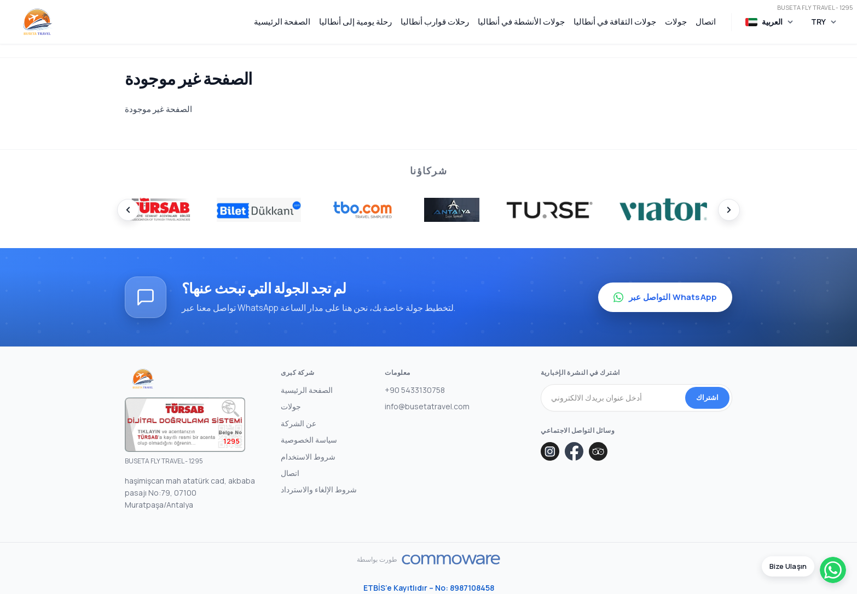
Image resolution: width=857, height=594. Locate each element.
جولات (676, 21)
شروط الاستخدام (308, 456)
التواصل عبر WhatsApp (665, 297)
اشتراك (707, 397)
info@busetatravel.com (427, 406)
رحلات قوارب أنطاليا (435, 21)
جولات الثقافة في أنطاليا (615, 21)
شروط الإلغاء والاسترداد (319, 489)
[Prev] (128, 210)
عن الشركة (298, 423)
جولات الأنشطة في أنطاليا (521, 21)
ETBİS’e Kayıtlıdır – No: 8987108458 (428, 588)
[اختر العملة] (824, 22)
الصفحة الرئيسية (282, 21)
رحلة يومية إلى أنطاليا (355, 21)
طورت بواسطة (377, 559)
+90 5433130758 (415, 390)
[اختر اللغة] (769, 22)
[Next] (729, 210)
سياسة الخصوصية (309, 439)
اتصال (706, 21)
